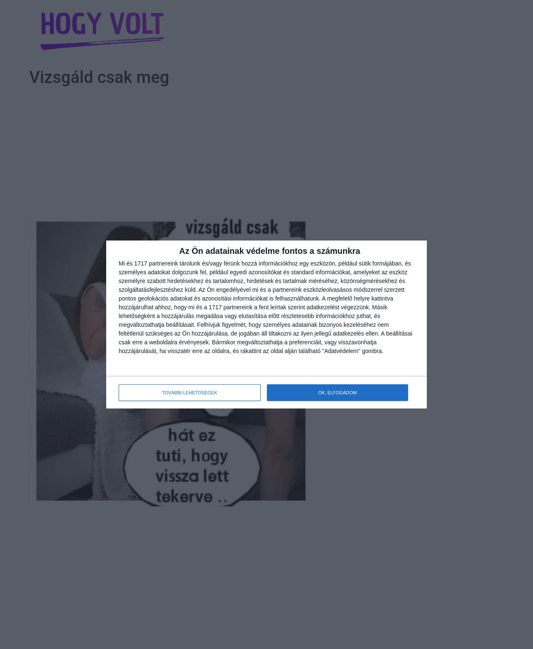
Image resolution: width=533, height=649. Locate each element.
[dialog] (266, 324)
